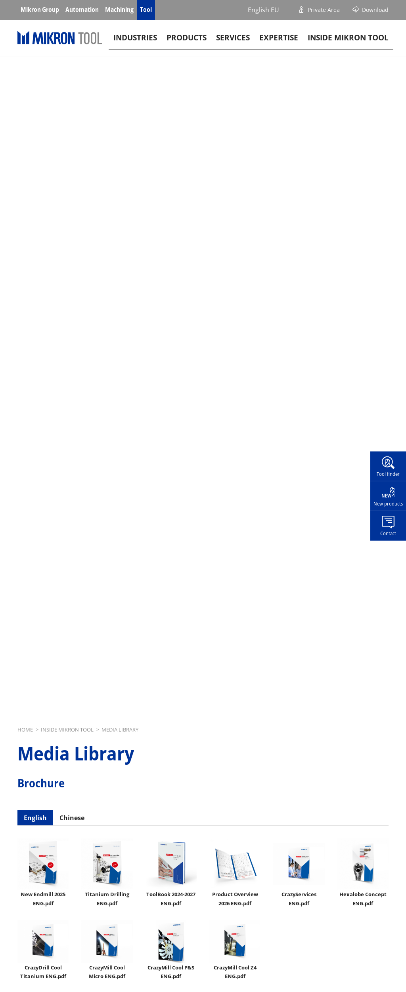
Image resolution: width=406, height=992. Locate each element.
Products (187, 42)
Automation (82, 9)
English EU (263, 10)
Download (375, 9)
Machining (119, 9)
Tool (146, 9)
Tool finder (388, 473)
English (35, 817)
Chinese (71, 817)
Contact (388, 532)
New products (388, 503)
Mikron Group (40, 9)
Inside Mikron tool (348, 42)
